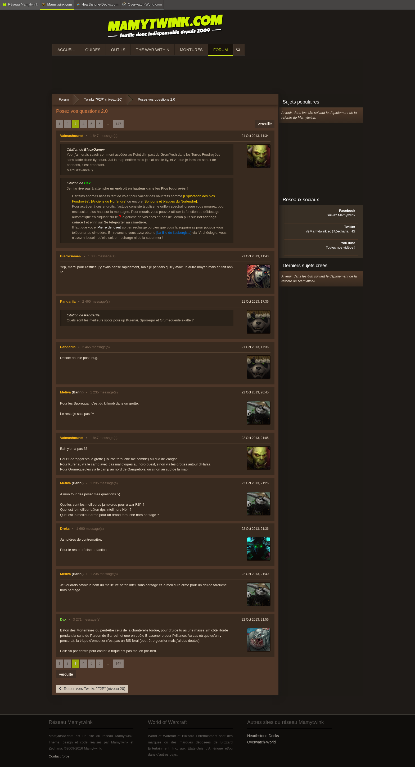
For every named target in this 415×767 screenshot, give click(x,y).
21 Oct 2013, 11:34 (255, 136)
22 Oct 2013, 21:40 (255, 574)
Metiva (65, 392)
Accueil (66, 49)
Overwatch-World (261, 742)
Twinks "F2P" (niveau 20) (103, 99)
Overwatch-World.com (142, 4)
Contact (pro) (59, 756)
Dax (63, 619)
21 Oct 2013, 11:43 (255, 256)
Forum (220, 49)
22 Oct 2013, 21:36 (255, 529)
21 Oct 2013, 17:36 (255, 301)
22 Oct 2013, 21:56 (255, 619)
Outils (118, 49)
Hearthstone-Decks (263, 736)
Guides (93, 49)
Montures (191, 49)
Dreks (65, 529)
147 (118, 124)
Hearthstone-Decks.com (97, 4)
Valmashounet (71, 136)
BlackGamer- (70, 256)
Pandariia (68, 301)
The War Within (152, 49)
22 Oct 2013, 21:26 (255, 483)
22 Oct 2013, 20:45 (255, 392)
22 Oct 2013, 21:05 (255, 438)
